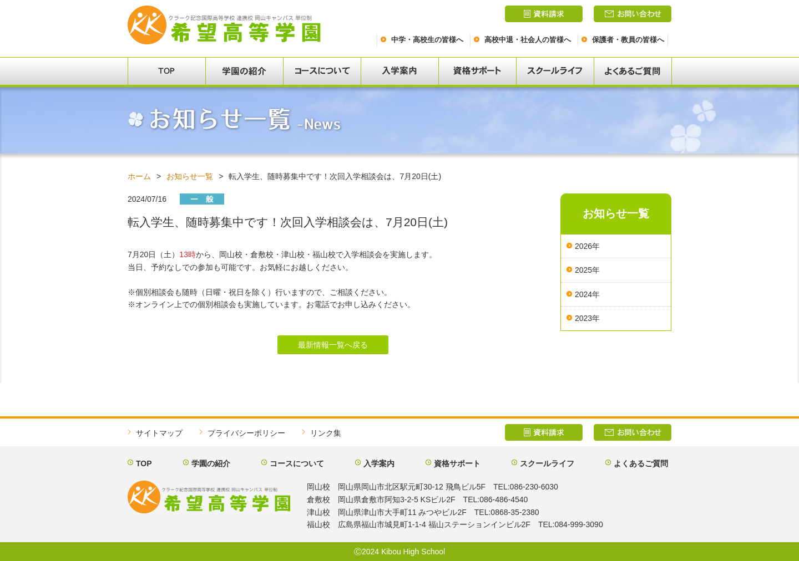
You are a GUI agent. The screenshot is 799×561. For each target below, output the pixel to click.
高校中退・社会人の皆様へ (527, 39)
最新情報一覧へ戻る (333, 344)
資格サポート (457, 463)
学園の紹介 (210, 463)
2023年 (587, 318)
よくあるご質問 (641, 463)
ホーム (139, 176)
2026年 (587, 246)
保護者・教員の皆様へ (628, 39)
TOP (144, 463)
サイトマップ (159, 433)
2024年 (587, 294)
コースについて (297, 463)
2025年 (587, 270)
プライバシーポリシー (246, 433)
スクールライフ (547, 463)
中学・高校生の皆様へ (427, 39)
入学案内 (379, 463)
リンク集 (325, 433)
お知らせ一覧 (189, 176)
